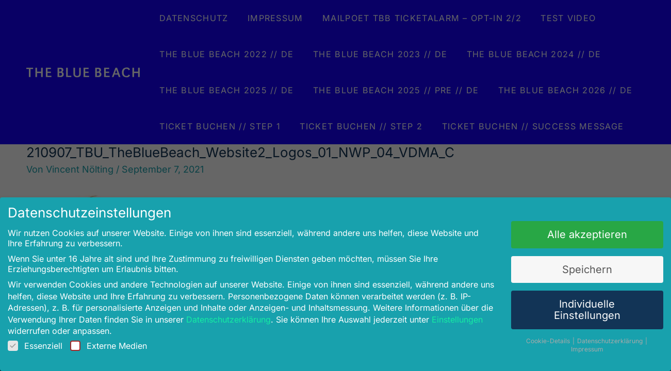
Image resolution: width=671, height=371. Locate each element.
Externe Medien (117, 341)
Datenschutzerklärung (232, 316)
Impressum (578, 344)
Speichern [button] (578, 268)
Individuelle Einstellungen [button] (578, 306)
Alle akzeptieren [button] (577, 234)
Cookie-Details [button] (541, 336)
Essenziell (46, 341)
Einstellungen (452, 316)
